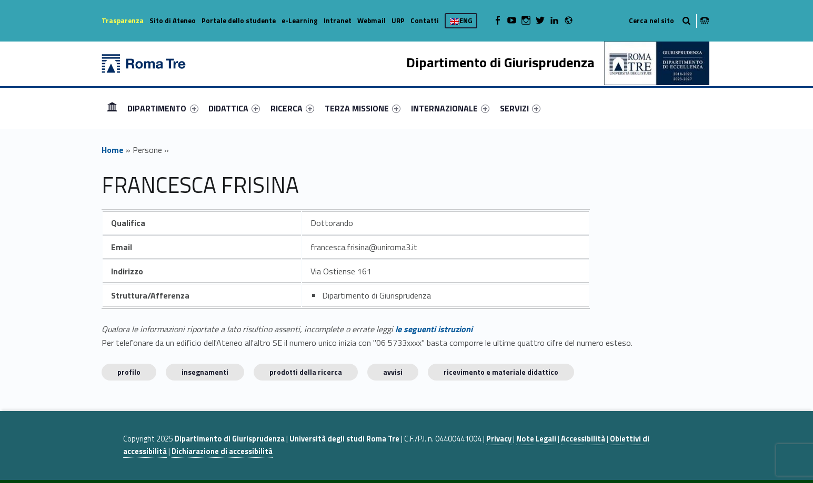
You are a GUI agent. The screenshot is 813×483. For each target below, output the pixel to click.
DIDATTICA (234, 108)
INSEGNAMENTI (205, 371)
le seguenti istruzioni (434, 329)
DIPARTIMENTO (162, 108)
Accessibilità (583, 439)
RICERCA (292, 108)
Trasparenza (123, 20)
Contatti (424, 20)
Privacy (498, 439)
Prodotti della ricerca (305, 371)
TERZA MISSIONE (362, 108)
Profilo (128, 371)
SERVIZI (520, 108)
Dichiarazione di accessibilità (222, 451)
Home (112, 108)
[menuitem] (112, 108)
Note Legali (536, 439)
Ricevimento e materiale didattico (501, 371)
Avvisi (393, 371)
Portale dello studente (239, 20)
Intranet (338, 20)
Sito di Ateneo (172, 20)
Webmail (371, 20)
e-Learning (300, 20)
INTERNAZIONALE (450, 108)
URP (398, 20)
